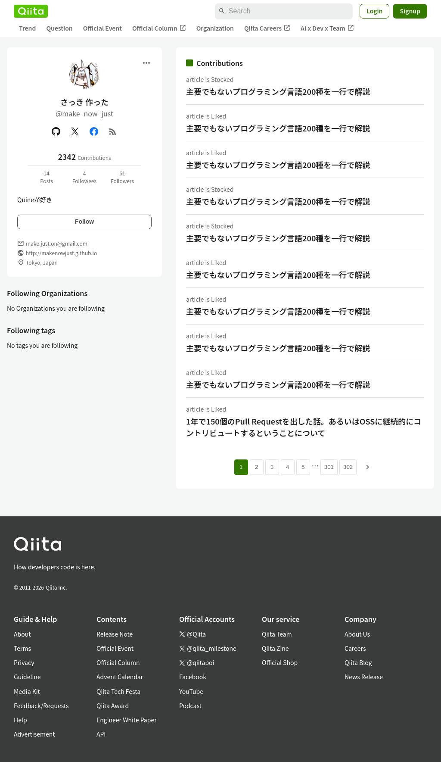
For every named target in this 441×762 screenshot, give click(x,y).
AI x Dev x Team (327, 28)
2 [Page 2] (256, 467)
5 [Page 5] (302, 467)
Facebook (192, 676)
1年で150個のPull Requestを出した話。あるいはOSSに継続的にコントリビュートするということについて (303, 426)
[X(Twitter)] (74, 131)
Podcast (190, 705)
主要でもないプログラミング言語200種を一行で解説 (278, 91)
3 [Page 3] (271, 467)
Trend (27, 28)
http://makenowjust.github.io (61, 252)
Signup (410, 10)
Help (20, 719)
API (101, 734)
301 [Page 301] (329, 467)
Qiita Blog (358, 662)
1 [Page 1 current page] (240, 467)
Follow (84, 221)
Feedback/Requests (41, 705)
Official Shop (280, 662)
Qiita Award (112, 705)
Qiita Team (277, 634)
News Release (364, 676)
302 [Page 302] (348, 467)
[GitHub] (56, 131)
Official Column (159, 28)
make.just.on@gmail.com (56, 243)
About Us (357, 634)
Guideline (27, 676)
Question (59, 28)
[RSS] (112, 131)
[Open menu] (146, 63)
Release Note (114, 634)
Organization (215, 28)
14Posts (46, 176)
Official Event (102, 28)
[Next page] (368, 467)
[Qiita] (31, 11)
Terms (22, 648)
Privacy (24, 662)
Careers (355, 648)
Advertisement (34, 734)
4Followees (84, 176)
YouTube (191, 691)
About (22, 634)
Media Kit (27, 691)
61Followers (122, 176)
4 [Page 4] (287, 467)
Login (374, 10)
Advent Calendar (119, 676)
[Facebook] (93, 131)
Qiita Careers (267, 28)
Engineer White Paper (126, 719)
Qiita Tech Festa (118, 691)
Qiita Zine (275, 648)
